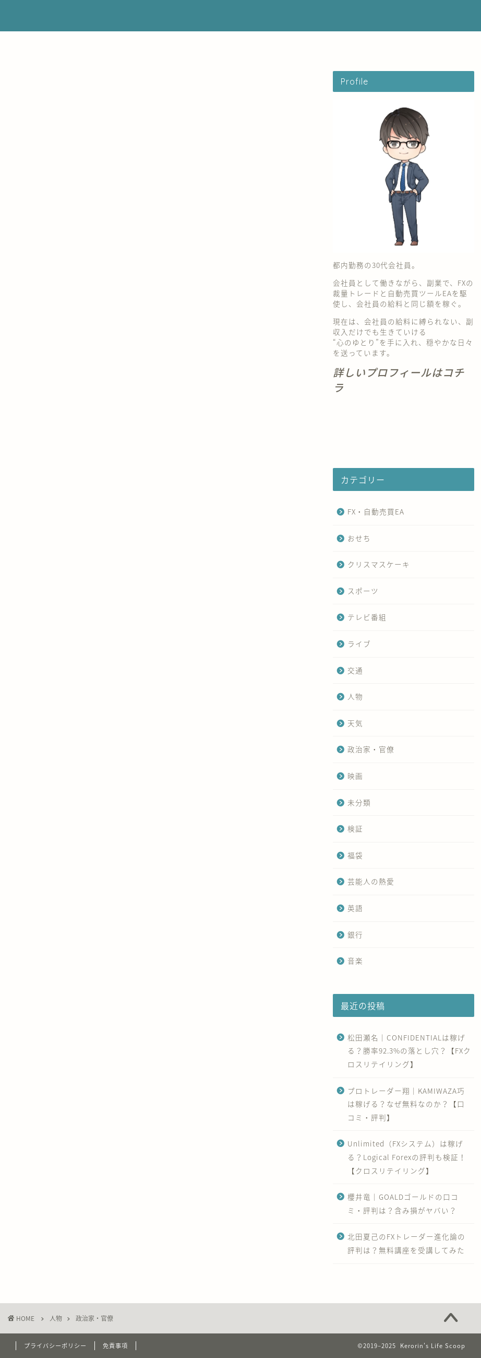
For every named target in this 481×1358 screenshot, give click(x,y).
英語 (355, 908)
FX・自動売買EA (144, 44)
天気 (355, 723)
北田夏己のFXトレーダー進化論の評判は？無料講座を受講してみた (406, 1243)
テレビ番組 (367, 617)
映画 (355, 775)
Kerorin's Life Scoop (240, 16)
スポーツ (363, 591)
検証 (355, 828)
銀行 (355, 934)
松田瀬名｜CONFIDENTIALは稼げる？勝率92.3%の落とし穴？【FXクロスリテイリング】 (409, 1050)
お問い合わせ (276, 44)
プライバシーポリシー (55, 1345)
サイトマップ (342, 44)
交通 (355, 670)
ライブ (359, 643)
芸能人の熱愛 (370, 881)
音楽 (355, 960)
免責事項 (115, 1345)
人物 (355, 696)
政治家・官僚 (370, 749)
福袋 (355, 855)
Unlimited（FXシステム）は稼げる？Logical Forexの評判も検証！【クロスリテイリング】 (406, 1156)
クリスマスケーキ (378, 564)
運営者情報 (213, 44)
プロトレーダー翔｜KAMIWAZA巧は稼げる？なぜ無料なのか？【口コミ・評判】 (406, 1103)
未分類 (359, 802)
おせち (359, 538)
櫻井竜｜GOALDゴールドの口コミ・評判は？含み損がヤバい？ (403, 1203)
